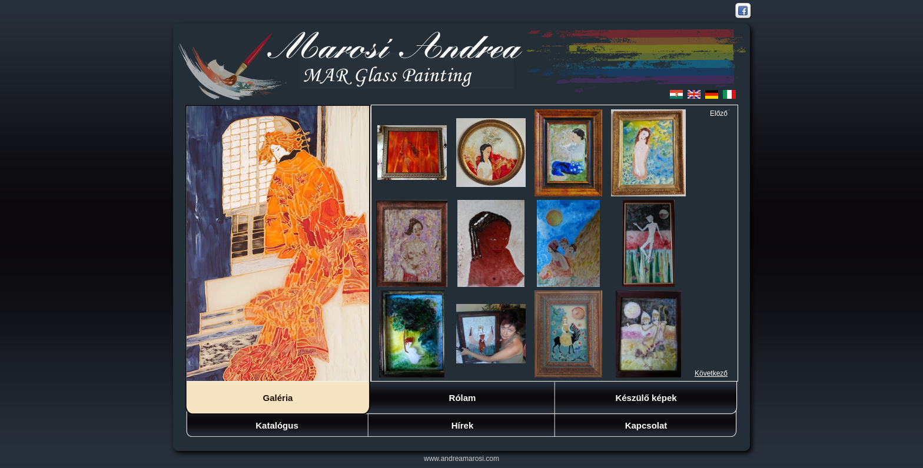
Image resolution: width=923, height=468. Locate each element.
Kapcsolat (646, 425)
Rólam (462, 398)
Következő (711, 373)
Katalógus (276, 425)
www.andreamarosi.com (461, 458)
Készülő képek (645, 398)
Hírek (462, 425)
